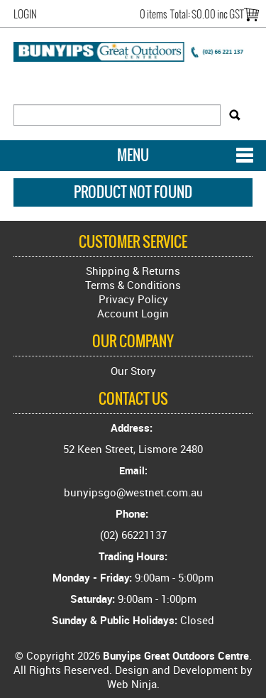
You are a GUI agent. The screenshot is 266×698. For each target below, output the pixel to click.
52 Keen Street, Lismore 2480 (133, 449)
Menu (133, 155)
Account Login (133, 313)
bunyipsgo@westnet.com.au (133, 492)
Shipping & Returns (133, 270)
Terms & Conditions (133, 285)
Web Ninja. (133, 684)
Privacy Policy (133, 299)
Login (25, 14)
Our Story (133, 371)
